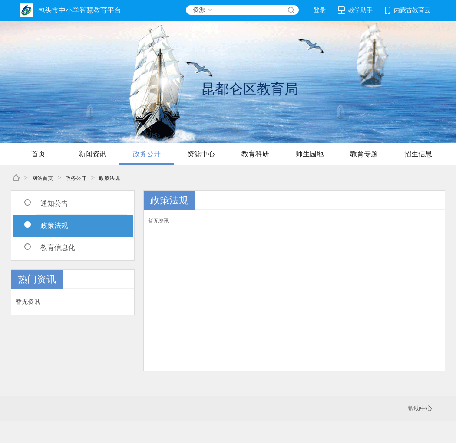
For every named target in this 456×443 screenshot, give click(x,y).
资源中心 (201, 154)
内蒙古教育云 (407, 10)
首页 (38, 154)
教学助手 (355, 10)
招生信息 (418, 154)
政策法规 (109, 178)
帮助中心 (420, 408)
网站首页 (42, 178)
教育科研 (255, 154)
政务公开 (147, 154)
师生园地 (310, 154)
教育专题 (364, 154)
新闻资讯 (92, 154)
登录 (320, 10)
